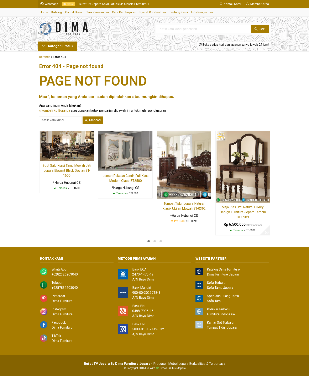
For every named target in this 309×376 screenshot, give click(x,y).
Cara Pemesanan (97, 12)
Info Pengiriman (202, 12)
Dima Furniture (62, 301)
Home (44, 12)
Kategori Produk (57, 46)
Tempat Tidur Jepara (222, 327)
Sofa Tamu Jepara (220, 288)
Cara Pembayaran (124, 12)
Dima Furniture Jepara (223, 274)
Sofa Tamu (214, 301)
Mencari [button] (93, 120)
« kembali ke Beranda (54, 111)
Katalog (56, 12)
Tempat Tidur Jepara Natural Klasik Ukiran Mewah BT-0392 (184, 206)
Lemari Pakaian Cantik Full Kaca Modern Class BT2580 (125, 178)
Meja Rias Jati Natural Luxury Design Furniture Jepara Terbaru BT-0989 (243, 212)
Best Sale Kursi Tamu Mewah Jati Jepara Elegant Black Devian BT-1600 (66, 171)
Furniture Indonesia (221, 314)
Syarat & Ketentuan (153, 12)
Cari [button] (260, 29)
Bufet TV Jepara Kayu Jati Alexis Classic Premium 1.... (115, 4)
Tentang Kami (178, 12)
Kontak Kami (73, 12)
